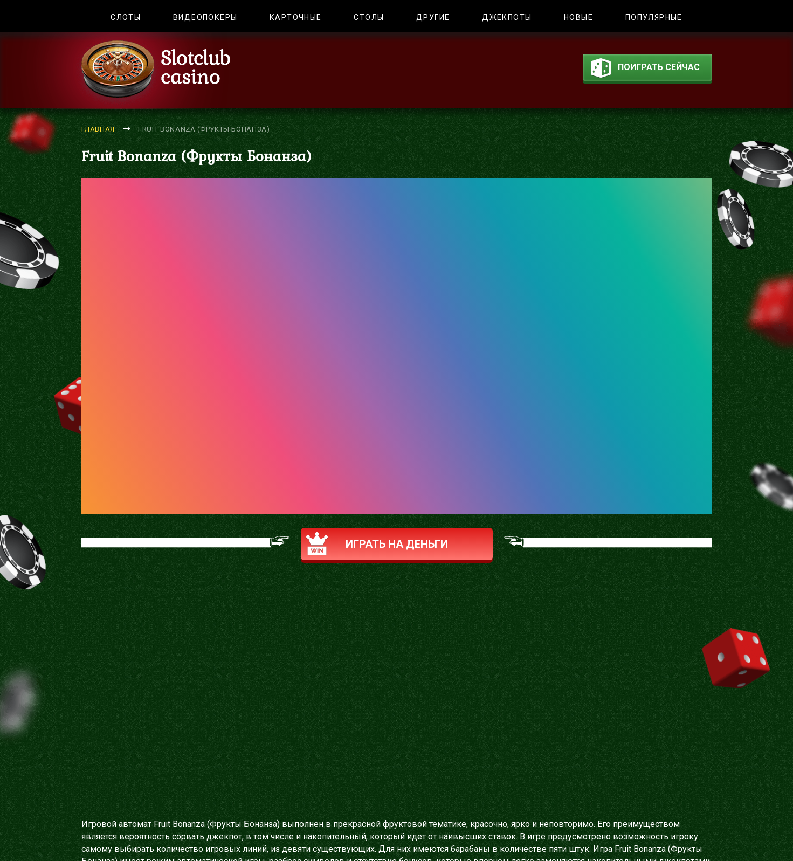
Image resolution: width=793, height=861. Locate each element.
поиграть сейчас (645, 69)
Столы (369, 17)
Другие (433, 17)
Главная (98, 129)
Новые (578, 17)
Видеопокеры (205, 17)
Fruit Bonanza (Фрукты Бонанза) (204, 129)
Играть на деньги (377, 543)
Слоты (126, 17)
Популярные (653, 17)
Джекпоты (507, 17)
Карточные (296, 17)
